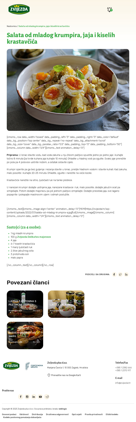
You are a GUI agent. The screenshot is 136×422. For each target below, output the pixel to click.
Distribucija (37, 414)
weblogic (63, 409)
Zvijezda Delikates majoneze (34, 236)
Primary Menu (125, 10)
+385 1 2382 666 (123, 367)
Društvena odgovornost (57, 414)
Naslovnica (12, 26)
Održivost (24, 414)
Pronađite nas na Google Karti (64, 375)
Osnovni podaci (9, 414)
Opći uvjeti (77, 414)
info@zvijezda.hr (123, 383)
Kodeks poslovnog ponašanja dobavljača (22, 417)
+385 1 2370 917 (123, 370)
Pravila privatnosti (94, 414)
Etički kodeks (112, 414)
